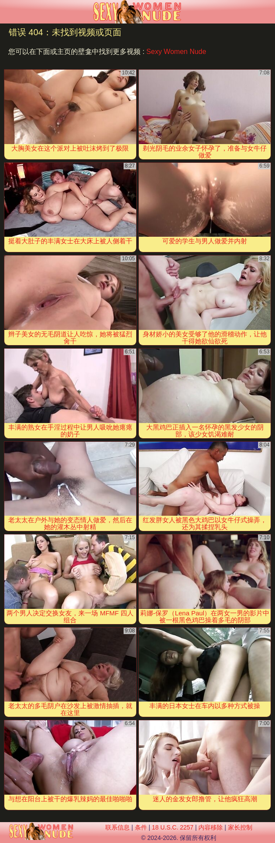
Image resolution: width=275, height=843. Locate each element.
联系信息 (117, 827)
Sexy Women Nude (176, 51)
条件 (141, 827)
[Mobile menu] (8, 12)
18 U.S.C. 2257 (173, 827)
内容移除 (210, 827)
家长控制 (240, 827)
